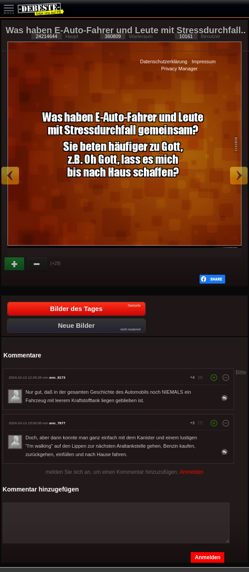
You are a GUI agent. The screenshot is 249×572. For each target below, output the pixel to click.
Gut (15, 264)
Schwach (37, 264)
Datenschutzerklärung (163, 61)
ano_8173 (57, 378)
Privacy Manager (179, 68)
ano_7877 (57, 423)
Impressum (203, 61)
